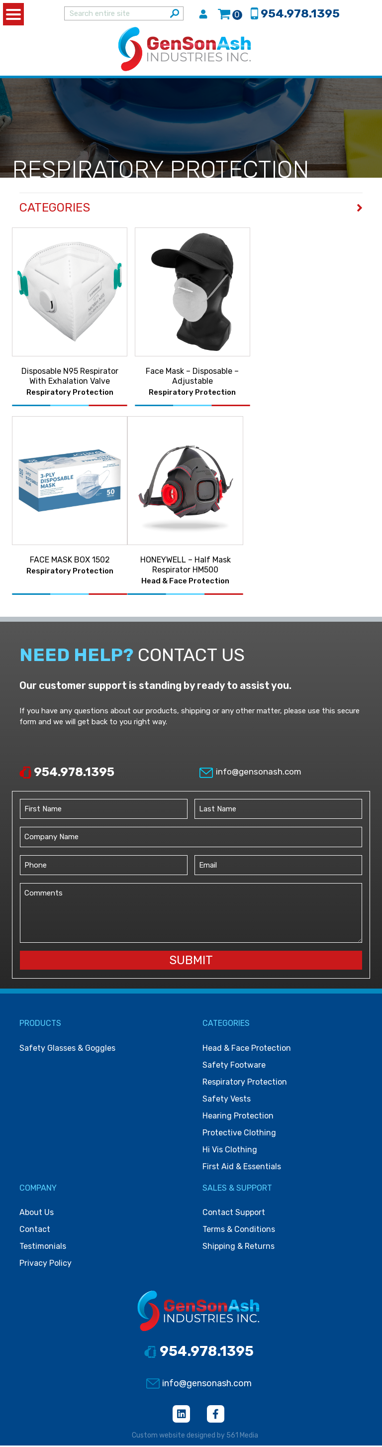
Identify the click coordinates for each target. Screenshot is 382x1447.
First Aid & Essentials (241, 1168)
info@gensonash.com (249, 773)
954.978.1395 (66, 773)
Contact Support (233, 1214)
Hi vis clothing (229, 1151)
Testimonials (42, 1247)
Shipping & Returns (238, 1247)
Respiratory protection (244, 1083)
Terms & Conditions (238, 1230)
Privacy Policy (45, 1264)
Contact (34, 1230)
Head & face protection (246, 1049)
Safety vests (226, 1100)
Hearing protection (238, 1117)
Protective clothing (239, 1134)
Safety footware (234, 1066)
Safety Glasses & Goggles (67, 1049)
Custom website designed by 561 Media (195, 1437)
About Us (36, 1214)
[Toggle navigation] (364, 50)
